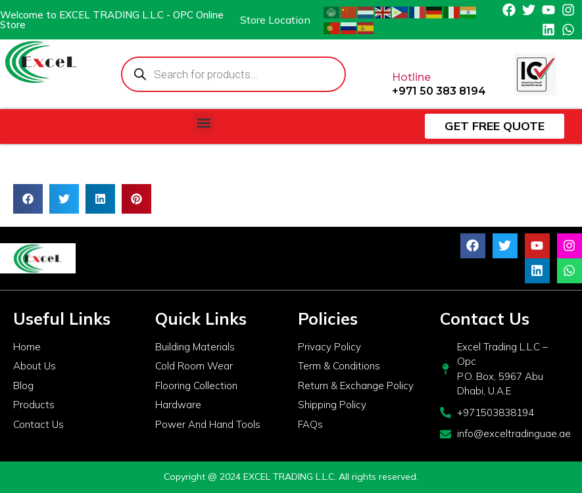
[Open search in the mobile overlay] (233, 74)
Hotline (411, 77)
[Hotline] (403, 50)
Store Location (275, 19)
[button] (203, 123)
